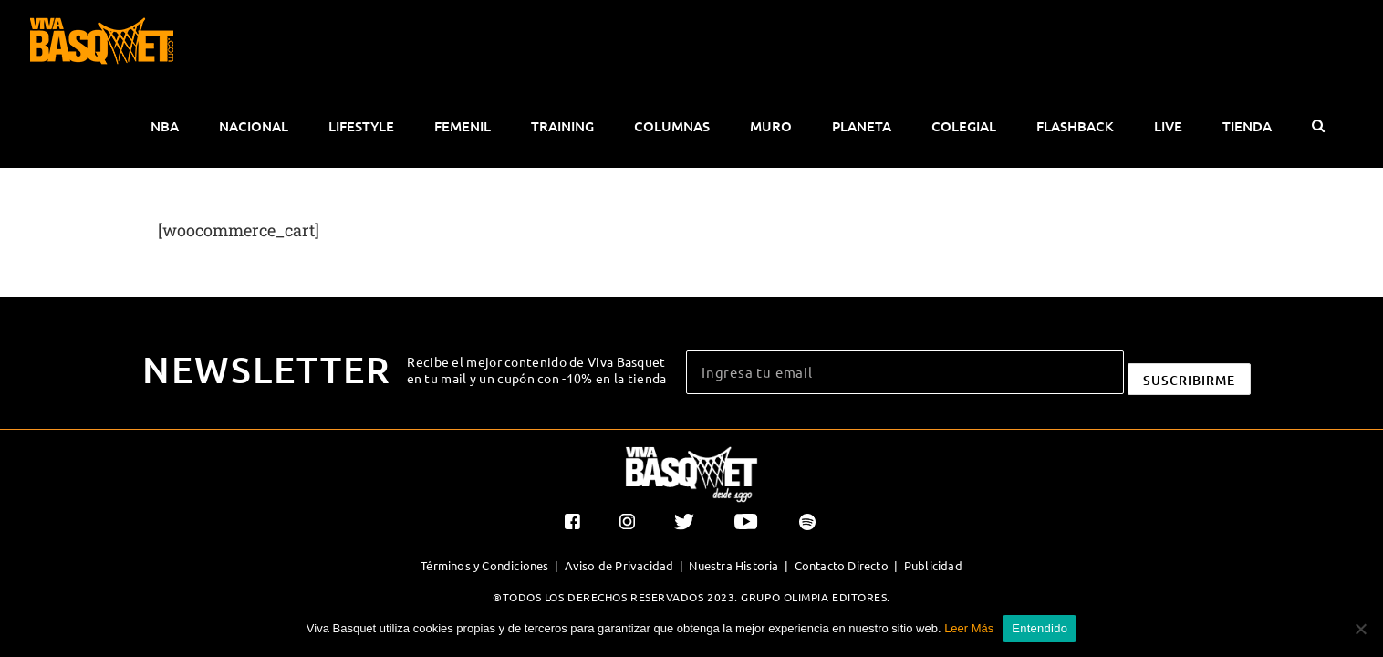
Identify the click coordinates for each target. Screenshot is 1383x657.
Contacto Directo (842, 481)
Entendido (1039, 628)
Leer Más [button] (968, 628)
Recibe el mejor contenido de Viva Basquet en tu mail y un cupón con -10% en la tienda (537, 285)
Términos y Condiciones (484, 481)
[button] (1341, 42)
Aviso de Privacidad (619, 481)
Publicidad (933, 481)
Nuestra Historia (733, 481)
